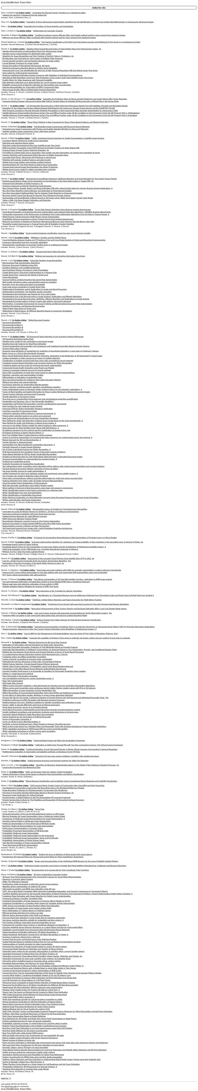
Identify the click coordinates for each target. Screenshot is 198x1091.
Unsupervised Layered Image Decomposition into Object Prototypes (30, 167)
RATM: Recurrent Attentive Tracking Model (20, 519)
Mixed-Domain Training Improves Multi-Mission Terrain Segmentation (31, 217)
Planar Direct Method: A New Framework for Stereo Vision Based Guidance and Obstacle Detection (68, 122)
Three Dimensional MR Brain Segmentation (20, 845)
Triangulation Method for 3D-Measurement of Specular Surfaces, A (30, 1066)
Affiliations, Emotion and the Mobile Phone (48, 237)
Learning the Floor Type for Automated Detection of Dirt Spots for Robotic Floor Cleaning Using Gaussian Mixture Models (52, 973)
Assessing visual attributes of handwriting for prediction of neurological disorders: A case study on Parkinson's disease (51, 351)
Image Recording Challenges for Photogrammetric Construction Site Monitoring (35, 790)
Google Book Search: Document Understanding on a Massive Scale (30, 272)
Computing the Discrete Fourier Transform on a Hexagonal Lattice (59, 13)
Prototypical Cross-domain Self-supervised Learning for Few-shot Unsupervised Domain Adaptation (88, 604)
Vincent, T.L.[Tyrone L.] (10, 591)
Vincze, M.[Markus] (9, 874)
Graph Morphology (10, 277)
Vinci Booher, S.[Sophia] (10, 620)
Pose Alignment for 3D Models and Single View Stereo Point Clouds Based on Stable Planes (40, 1018)
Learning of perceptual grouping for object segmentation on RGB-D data (32, 970)
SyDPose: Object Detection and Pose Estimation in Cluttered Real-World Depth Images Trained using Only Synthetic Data (52, 1059)
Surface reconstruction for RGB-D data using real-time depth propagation (32, 1057)
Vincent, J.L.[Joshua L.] (10, 251)
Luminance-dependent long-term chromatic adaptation (25, 242)
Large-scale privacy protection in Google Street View (24, 287)
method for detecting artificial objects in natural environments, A (29, 413)
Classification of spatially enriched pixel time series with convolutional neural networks (38, 360)
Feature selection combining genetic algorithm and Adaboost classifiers (32, 387)
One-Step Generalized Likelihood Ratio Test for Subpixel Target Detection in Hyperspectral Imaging (43, 193)
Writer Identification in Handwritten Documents (22, 495)
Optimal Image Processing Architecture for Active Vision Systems (29, 1006)
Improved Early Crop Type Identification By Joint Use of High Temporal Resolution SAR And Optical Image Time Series (50, 70)
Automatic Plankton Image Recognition (46, 260)
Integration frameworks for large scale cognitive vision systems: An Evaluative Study (37, 958)
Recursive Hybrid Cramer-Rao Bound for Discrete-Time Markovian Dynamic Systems (37, 195)
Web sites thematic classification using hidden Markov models (28, 485)
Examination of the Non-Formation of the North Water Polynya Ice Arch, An (33, 563)
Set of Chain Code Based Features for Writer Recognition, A (27, 449)
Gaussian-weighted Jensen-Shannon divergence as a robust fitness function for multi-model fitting (43, 927)
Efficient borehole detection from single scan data (23, 913)
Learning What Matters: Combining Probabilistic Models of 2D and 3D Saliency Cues (37, 975)
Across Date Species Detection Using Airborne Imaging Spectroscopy (63, 209)
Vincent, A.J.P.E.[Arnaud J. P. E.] (13, 99)
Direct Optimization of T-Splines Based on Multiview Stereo (27, 910)
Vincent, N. (5, 336)
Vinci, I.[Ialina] (7, 638)
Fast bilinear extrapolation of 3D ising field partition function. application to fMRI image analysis (73, 579)
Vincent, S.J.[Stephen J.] (10, 570)
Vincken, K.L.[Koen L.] (9, 809)
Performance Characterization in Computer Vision (23, 828)
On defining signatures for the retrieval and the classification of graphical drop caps (36, 430)
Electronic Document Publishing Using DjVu (20, 265)
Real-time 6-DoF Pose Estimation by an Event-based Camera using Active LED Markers (37, 1028)
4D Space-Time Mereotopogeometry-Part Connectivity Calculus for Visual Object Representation (42, 877)
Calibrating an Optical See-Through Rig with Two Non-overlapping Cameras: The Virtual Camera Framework (79, 745)
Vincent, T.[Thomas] (9, 579)
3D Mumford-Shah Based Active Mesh (18, 339)
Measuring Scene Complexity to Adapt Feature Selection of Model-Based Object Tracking (39, 982)
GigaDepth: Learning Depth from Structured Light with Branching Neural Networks (36, 930)
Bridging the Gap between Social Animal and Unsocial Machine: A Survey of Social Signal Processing (43, 652)
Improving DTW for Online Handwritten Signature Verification (28, 408)
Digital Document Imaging (39, 320)
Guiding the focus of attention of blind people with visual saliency (65, 854)
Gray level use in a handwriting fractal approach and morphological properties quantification (40, 399)
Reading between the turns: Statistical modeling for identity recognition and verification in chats (42, 702)
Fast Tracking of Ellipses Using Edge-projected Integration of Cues (29, 922)
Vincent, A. (5, 49)
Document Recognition (12, 322)
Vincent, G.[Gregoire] (9, 209)
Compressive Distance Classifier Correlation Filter (23, 898)
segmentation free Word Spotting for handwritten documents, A (29, 444)
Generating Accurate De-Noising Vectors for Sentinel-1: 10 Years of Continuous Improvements (41, 511)
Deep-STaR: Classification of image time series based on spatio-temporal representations (39, 372)
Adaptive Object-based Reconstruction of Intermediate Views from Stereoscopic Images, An (64, 49)
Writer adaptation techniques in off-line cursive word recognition (29, 731)
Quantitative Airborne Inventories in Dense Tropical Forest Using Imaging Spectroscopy (38, 219)
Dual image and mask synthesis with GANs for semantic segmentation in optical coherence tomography (79, 570)
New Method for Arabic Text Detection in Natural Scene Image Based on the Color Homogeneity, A (43, 420)
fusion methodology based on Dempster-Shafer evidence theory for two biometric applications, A (42, 389)
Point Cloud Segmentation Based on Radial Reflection (24, 1016)
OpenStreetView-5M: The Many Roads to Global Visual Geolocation (30, 164)
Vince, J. (4, 26)
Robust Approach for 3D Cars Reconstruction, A (22, 440)
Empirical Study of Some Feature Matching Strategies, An (26, 150)
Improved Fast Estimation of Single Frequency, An (23, 183)
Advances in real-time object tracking (18, 879)
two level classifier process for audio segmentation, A (24, 471)
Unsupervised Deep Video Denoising (51, 251)
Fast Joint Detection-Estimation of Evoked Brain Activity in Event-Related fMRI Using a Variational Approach (46, 582)
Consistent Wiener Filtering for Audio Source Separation (25, 140)
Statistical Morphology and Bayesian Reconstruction (24, 306)
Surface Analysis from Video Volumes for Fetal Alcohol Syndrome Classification (69, 620)
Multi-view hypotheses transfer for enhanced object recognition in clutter (33, 999)
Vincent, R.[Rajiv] (8, 542)
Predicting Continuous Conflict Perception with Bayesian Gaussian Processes (34, 700)
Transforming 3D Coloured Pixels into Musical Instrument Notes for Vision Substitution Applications (43, 857)
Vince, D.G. (5, 22)
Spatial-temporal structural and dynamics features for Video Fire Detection (58, 760)
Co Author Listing (23, 13)
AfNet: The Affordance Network (15, 882)
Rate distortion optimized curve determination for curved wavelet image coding (35, 82)
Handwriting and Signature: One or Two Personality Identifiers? (28, 401)
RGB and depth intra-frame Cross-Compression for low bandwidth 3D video (33, 1035)
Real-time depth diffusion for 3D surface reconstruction (25, 1030)
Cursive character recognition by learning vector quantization (27, 659)
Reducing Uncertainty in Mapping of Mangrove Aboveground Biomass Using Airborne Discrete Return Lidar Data (48, 221)
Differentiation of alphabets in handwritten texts (22, 377)
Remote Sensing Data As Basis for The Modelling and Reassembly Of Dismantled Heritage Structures (43, 800)
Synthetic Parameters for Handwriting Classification (23, 464)
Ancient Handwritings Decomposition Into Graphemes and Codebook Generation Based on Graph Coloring (46, 346)
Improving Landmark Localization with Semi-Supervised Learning (29, 514)
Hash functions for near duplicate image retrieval (22, 406)
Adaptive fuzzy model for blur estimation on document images (28, 341)
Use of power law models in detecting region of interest (25, 476)
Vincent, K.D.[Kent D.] (9, 256)
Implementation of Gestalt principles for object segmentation (28, 944)
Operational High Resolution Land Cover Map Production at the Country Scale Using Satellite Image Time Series (48, 77)
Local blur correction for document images (20, 411)
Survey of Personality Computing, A (17, 719)
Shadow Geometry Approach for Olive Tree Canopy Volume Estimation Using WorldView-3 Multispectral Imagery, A (50, 629)
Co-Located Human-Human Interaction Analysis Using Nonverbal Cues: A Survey (35, 654)
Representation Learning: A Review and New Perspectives (26, 526)
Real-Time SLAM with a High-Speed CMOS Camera (23, 1033)
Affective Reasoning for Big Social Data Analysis (47, 642)
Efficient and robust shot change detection (20, 382)
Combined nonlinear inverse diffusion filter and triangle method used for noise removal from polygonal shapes (80, 35)
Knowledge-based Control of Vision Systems (20, 544)
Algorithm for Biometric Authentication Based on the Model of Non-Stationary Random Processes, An (77, 765)
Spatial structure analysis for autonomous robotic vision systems (29, 1052)
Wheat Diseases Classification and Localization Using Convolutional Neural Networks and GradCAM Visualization (71, 781)
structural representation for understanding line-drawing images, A (30, 459)
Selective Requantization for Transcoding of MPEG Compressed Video (31, 87)
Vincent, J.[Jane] (7, 237)
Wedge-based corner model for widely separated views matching (29, 169)
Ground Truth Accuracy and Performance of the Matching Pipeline (29, 939)
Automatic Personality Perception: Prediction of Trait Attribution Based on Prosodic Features (40, 647)
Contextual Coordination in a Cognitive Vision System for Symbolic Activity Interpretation (39, 903)
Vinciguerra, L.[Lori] (9, 740)
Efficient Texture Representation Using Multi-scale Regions (26, 915)
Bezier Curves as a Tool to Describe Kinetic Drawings (24, 353)
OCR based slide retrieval (13, 683)
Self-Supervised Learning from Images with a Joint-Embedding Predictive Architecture (37, 528)
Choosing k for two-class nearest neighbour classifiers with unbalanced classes (67, 756)
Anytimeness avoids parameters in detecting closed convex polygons (30, 884)
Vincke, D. (5, 781)
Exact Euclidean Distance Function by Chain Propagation (25, 270)
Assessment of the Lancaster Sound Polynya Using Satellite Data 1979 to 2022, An (61, 558)
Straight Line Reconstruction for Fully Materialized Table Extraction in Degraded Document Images (42, 456)
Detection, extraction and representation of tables (23, 375)
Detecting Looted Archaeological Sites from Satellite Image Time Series (31, 145)
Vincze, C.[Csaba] (8, 870)
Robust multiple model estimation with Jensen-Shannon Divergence (30, 1038)
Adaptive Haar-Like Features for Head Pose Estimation (24, 344)
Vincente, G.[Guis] (8, 600)
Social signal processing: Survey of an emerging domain (25, 707)
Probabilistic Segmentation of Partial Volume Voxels (24, 840)
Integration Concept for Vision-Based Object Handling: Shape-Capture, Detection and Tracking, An (42, 956)
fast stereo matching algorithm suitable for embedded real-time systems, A (33, 920)
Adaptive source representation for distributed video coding (27, 53)
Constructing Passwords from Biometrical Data (21, 767)
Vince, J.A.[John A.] (8, 31)
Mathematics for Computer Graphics (48, 31)
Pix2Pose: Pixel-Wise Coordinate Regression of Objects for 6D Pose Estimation (34, 1014)
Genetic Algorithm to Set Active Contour (19, 396)
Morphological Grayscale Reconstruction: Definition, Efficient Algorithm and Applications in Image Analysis (46, 299)
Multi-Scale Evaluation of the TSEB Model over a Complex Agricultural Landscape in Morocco (40, 549)
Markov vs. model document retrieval (18, 673)
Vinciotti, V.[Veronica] (9, 756)
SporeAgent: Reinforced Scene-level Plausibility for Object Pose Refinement (33, 1054)
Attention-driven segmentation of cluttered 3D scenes (24, 886)
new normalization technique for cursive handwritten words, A (28, 678)
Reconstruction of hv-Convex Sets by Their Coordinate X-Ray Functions (60, 870)
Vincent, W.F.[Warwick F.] (11, 595)
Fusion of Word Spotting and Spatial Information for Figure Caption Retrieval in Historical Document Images (46, 392)
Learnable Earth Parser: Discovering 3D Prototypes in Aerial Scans (29, 157)
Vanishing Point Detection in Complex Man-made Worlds (26, 1069)
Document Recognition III (13, 327)
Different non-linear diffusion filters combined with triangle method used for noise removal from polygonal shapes (49, 37)
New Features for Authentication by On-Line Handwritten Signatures (30, 418)
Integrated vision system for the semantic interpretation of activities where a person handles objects (43, 951)
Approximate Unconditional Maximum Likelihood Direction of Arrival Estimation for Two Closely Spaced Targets (71, 178)
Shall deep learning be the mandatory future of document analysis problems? (34, 452)
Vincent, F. (5, 178)
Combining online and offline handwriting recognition (24, 657)
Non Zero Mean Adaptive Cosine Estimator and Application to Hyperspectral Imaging (37, 191)
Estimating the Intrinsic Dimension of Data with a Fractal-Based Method (32, 661)
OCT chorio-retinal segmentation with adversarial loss (24, 575)
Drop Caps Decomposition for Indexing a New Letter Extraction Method (32, 380)
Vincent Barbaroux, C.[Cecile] (13, 42)
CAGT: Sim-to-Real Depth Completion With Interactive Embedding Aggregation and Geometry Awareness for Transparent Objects (55, 891)
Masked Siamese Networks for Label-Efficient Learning (25, 516)
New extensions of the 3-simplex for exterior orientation (59, 591)
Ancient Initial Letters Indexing (15, 348)
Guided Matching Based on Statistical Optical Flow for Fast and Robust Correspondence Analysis (42, 942)
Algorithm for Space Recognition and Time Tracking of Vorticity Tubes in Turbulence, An (38, 56)
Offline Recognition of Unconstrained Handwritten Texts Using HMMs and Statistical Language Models (44, 693)
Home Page (39, 809)
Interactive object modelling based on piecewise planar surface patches (32, 961)
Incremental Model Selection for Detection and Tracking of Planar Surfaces (33, 949)
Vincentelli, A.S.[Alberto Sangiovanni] (16, 604)
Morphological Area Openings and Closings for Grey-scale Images (29, 294)
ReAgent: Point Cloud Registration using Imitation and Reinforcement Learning (34, 1026)
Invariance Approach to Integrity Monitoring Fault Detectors (27, 186)
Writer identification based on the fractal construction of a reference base (33, 490)
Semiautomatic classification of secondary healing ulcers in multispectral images (35, 245)
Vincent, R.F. (6, 558)
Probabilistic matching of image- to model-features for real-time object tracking (35, 1023)
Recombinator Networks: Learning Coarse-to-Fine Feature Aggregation (31, 521)
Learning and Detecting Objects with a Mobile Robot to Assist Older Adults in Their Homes (39, 968)
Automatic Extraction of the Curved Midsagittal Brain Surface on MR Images (33, 814)
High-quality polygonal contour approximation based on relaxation (30, 282)
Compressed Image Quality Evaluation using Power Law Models (28, 368)
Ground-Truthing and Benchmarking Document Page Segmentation (30, 280)
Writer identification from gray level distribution (22, 493)
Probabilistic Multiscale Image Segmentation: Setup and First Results (30, 838)
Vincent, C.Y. (6, 122)
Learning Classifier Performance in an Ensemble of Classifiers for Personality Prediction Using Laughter (44, 671)
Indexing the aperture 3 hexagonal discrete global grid (25, 15)
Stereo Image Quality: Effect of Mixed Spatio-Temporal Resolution (29, 89)
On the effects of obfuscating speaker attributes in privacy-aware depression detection (38, 695)
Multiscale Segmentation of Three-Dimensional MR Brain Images (29, 823)
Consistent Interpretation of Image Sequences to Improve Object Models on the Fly (36, 901)
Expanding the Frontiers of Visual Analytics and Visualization (48, 26)
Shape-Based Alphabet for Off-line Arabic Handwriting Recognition (30, 454)
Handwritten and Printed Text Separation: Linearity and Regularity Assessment (34, 404)
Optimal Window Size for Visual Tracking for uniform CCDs (26, 1009)
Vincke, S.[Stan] (7, 785)
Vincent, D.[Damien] (9, 126)
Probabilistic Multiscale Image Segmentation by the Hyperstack (28, 835)
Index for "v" (6, 1078)
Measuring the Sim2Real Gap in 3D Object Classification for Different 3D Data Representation (40, 985)
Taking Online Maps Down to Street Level (19, 308)
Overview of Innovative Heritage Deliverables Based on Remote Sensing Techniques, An (38, 793)
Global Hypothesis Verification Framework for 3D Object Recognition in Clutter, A (35, 934)
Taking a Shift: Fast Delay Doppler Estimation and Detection (27, 200)
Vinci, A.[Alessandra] (9, 627)
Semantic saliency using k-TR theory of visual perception (25, 1047)
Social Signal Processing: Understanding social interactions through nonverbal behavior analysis (41, 709)
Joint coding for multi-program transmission (20, 73)
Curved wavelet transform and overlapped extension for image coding (31, 61)
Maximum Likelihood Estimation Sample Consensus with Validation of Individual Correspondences (43, 75)
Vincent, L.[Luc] (7, 260)
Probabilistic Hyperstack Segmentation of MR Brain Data (25, 831)
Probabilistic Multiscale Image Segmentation (21, 833)
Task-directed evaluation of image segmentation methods (26, 843)
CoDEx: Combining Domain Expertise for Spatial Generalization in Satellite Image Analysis (68, 138)
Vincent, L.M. (6, 320)
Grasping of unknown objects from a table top (21, 937)
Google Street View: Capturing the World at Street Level (25, 275)
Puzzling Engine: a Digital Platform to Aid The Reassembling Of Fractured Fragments (37, 797)
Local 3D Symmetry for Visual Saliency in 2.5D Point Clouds (26, 980)
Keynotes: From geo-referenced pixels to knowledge (24, 284)
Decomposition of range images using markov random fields (27, 908)
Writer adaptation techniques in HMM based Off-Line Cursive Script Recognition (35, 729)
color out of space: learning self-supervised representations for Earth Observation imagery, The (73, 613)
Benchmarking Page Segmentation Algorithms (21, 263)
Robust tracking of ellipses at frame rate (19, 1040)
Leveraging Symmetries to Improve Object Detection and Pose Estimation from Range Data (40, 978)
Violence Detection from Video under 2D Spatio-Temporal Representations (33, 481)
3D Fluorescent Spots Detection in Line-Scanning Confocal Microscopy (55, 336)
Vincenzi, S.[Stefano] (9, 613)
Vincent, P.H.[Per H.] (9, 537)
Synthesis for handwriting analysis (16, 461)
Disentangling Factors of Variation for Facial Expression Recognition (60, 509)
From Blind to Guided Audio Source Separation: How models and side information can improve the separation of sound (51, 152)
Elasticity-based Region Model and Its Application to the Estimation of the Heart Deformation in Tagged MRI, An (48, 181)
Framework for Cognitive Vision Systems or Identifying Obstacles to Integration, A (36, 925)
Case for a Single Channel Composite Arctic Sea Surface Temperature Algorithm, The (37, 561)
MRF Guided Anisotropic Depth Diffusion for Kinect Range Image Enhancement (35, 994)
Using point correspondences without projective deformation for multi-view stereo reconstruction (43, 478)
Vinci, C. (4, 633)
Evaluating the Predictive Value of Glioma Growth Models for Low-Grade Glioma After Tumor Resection (85, 99)
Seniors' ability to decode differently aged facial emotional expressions (31, 705)
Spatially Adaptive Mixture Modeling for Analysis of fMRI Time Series (31, 586)
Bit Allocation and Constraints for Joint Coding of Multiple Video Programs (33, 58)
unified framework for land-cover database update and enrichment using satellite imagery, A (40, 473)
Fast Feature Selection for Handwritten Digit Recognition (25, 384)
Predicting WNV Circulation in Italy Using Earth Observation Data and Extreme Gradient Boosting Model (45, 615)
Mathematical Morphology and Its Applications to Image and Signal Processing (35, 289)
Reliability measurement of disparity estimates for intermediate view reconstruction (37, 85)
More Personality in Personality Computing (20, 676)
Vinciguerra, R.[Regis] (10, 745)
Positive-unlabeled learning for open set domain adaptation (27, 1021)
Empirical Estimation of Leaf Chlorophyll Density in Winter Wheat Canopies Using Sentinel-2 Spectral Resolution (72, 749)
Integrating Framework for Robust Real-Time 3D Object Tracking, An (30, 954)
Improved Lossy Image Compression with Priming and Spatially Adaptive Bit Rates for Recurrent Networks (46, 129)
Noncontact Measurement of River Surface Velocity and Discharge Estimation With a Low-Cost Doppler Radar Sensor (79, 608)
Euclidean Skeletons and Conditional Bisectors (21, 267)
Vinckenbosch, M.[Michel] (11, 854)
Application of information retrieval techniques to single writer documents (33, 645)
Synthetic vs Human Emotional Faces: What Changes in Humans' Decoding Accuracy (37, 724)
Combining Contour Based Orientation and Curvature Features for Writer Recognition (37, 363)
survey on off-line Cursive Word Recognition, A (21, 721)
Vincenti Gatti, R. (8, 608)
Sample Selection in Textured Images (17, 442)
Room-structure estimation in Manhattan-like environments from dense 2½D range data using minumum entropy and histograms (55, 1042)
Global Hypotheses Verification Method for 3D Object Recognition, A (30, 932)
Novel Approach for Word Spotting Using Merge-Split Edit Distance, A (31, 428)
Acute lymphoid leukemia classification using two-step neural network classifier (58, 233)
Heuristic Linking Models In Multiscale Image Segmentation (27, 821)
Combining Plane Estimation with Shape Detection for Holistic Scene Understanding (37, 896)
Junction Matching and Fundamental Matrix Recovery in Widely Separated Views (35, 155)
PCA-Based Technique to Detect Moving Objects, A (23, 432)
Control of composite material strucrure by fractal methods (27, 370)
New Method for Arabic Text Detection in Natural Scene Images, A (29, 423)
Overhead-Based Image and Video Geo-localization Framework (59, 740)
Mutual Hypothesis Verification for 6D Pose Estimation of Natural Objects (32, 1002)
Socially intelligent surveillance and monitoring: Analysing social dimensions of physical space (41, 712)
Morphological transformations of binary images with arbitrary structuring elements (37, 301)
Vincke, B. (5, 772)
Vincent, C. (5, 106)
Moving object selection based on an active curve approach (27, 416)
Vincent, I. (5, 233)
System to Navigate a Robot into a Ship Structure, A (23, 1062)
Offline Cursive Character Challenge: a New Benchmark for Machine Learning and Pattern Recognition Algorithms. (49, 685)
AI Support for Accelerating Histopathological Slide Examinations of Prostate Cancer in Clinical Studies (75, 537)
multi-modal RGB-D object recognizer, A (19, 997)
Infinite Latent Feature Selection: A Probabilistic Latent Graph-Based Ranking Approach (38, 666)
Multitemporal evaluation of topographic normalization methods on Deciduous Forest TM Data (41, 752)
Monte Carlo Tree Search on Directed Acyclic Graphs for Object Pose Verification (35, 992)
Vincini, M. (5, 749)
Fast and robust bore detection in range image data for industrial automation (34, 918)
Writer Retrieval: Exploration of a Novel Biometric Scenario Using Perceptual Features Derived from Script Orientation (50, 497)
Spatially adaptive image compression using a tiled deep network (29, 131)
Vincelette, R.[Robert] (9, 35)
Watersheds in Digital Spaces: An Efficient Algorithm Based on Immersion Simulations (37, 311)
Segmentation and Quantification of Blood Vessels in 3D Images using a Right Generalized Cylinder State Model (48, 198)
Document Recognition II (13, 325)
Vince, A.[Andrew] (8, 13)
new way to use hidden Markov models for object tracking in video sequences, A (35, 425)
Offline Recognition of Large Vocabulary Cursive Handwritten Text (29, 690)
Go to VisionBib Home (10, 2)
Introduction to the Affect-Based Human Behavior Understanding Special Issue (34, 669)
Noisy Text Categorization (13, 681)
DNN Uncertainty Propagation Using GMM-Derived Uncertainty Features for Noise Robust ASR (41, 148)
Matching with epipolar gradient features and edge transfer (27, 160)
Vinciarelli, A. (6, 642)
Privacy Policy (25, 2)
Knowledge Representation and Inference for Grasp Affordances (29, 963)
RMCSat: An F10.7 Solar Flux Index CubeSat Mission (24, 551)
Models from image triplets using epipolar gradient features (27, 162)
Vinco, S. (4, 865)
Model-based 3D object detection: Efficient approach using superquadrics (33, 987)
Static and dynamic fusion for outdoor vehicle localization (49, 772)
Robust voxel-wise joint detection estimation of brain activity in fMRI (30, 584)
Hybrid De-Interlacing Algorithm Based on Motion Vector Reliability (30, 68)
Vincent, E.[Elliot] (8, 138)
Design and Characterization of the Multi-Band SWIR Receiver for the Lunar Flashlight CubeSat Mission (76, 861)
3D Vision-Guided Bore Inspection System (50, 874)
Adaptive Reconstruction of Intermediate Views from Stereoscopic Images (33, 51)
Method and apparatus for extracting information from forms (60, 256)
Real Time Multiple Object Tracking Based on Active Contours (27, 435)
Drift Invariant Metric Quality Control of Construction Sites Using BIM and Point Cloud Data (67, 785)
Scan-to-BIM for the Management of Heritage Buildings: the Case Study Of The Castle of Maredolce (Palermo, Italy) (71, 633)
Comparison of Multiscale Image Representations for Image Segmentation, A (34, 819)
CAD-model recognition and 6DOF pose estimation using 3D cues (29, 889)
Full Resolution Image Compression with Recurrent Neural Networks (62, 126)
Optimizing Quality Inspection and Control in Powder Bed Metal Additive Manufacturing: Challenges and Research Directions (75, 865)
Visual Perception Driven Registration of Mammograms (25, 483)
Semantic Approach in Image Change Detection (22, 447)
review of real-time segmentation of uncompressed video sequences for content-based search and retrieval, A (47, 437)
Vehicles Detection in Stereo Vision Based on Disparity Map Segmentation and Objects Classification (43, 774)
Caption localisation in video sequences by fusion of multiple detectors (31, 358)
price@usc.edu (11, 1086)
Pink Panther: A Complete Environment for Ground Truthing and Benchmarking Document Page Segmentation (47, 304)
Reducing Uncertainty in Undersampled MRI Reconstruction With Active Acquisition (37, 523)
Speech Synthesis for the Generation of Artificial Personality (27, 717)
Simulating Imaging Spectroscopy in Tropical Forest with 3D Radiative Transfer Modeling (38, 224)
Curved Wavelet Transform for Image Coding (21, 63)
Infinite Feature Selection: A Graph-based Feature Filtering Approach (30, 664)
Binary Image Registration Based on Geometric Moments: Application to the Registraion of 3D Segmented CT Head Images (52, 356)
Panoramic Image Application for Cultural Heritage (23, 795)
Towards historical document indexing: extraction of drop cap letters (30, 468)
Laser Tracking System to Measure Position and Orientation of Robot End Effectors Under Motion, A (43, 966)
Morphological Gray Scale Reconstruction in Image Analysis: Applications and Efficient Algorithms (42, 296)
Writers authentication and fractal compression (22, 500)
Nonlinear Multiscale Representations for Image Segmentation (28, 826)
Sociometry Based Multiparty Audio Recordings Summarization (28, 714)
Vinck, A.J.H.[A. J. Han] (10, 765)
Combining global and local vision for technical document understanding (32, 365)
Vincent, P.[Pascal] (8, 509)
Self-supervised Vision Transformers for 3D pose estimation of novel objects (33, 1045)
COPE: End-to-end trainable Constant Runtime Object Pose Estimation (31, 906)
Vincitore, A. (6, 760)
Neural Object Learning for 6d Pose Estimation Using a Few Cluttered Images (34, 1004)
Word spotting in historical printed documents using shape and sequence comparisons (38, 488)
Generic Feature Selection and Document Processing (24, 394)
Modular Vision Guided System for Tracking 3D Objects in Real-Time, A (31, 990)
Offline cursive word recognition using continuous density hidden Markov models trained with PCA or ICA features (49, 688)
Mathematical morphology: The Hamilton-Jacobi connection (27, 292)
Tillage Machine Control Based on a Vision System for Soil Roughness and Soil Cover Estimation (41, 1064)
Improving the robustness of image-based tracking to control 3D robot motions (35, 946)
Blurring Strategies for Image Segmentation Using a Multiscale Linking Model (34, 816)
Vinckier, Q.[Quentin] (9, 861)
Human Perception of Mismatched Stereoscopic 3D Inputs (26, 65)
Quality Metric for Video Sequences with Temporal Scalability (27, 80)
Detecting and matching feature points (18, 143)
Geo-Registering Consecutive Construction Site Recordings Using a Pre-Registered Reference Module (43, 788)
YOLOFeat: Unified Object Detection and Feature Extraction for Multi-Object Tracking (66, 600)
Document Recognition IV (13, 330)
